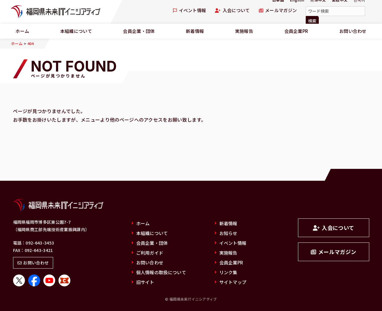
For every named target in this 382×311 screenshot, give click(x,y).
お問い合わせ (33, 263)
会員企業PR (296, 31)
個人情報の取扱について (161, 272)
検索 (312, 21)
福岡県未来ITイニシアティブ (56, 12)
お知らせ (228, 233)
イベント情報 (189, 10)
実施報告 (244, 31)
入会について (232, 10)
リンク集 (228, 272)
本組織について (76, 31)
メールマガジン (278, 10)
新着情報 (195, 31)
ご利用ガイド (150, 253)
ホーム (143, 223)
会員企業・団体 (139, 31)
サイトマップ (233, 282)
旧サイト (145, 282)
